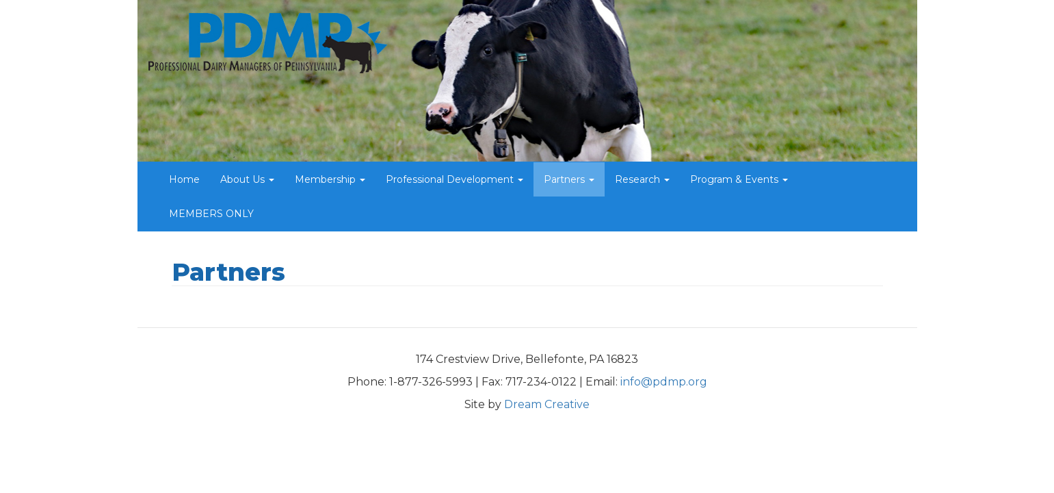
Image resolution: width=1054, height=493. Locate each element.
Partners (569, 179)
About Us (247, 179)
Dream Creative (547, 404)
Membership (330, 179)
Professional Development (454, 179)
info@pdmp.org (663, 381)
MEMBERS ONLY (211, 213)
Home (184, 179)
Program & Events (739, 179)
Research (642, 179)
